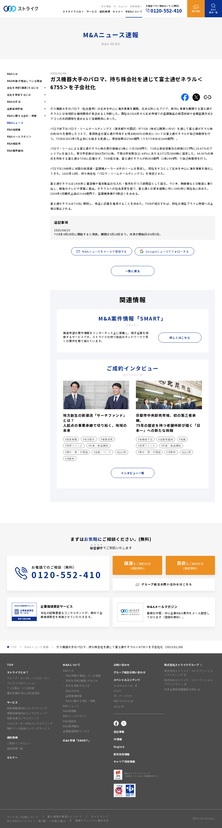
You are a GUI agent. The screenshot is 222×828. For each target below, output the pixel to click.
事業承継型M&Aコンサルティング (27, 713)
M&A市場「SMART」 (77, 740)
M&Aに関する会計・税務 (80, 701)
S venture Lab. (125, 685)
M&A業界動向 (15, 150)
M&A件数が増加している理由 (24, 81)
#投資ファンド (74, 445)
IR (114, 6)
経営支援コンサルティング (23, 718)
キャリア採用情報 (124, 761)
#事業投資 (107, 439)
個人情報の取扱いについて (65, 816)
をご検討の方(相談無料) (137, 565)
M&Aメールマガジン (19, 136)
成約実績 (12, 737)
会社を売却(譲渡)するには (81, 680)
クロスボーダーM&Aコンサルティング (30, 723)
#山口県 (121, 452)
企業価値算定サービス (76, 731)
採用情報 (135, 6)
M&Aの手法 (72, 691)
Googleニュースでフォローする (164, 251)
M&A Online (123, 701)
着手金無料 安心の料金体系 (23, 693)
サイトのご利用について (22, 817)
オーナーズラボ (123, 696)
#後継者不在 (145, 439)
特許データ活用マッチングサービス (28, 728)
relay (119, 706)
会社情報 (106, 6)
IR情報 (118, 739)
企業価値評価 (74, 696)
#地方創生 (89, 439)
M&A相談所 (14, 143)
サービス (12, 702)
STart (117, 691)
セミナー (12, 757)
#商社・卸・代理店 (76, 452)
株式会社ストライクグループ (183, 665)
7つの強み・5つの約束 (21, 688)
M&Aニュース (71, 706)
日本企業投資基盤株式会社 (181, 689)
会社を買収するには (78, 685)
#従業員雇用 (165, 439)
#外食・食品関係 (98, 445)
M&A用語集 (14, 129)
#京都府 (70, 458)
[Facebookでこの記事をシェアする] (185, 97)
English (123, 6)
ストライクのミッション (22, 683)
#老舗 (182, 439)
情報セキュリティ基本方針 (92, 820)
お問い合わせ (122, 665)
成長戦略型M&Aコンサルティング (27, 708)
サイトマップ (99, 816)
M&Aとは (12, 74)
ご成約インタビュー (19, 743)
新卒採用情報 (122, 754)
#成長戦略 (71, 439)
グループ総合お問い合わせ (130, 672)
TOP (10, 665)
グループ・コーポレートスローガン (28, 678)
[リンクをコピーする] (207, 97)
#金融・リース (102, 452)
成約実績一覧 (15, 748)
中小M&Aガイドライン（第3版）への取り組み (36, 821)
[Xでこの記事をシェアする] (196, 97)
